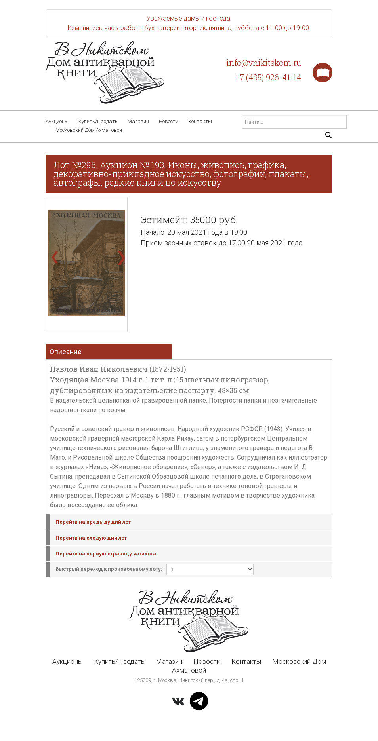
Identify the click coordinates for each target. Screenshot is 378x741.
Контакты (200, 121)
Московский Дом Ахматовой (88, 130)
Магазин (138, 121)
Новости (168, 121)
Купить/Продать (98, 121)
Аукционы (57, 121)
